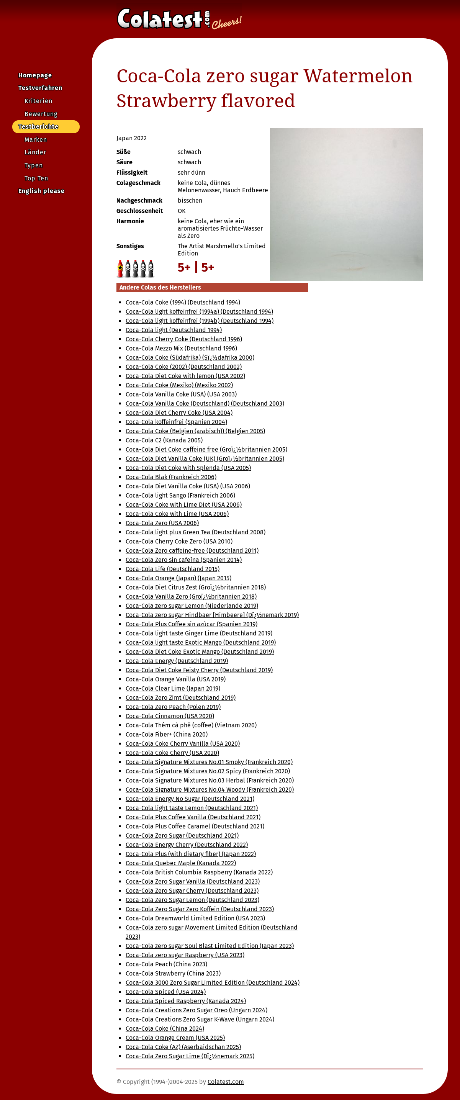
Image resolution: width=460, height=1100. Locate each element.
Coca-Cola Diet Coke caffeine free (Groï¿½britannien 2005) (206, 449)
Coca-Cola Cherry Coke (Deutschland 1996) (184, 339)
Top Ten (36, 178)
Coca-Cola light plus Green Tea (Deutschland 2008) (195, 532)
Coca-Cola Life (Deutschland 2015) (172, 569)
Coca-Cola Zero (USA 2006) (162, 523)
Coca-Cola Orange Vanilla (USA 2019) (176, 679)
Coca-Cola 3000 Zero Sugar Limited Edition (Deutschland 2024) (213, 982)
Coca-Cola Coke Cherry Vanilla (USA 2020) (183, 743)
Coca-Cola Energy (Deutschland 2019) (177, 661)
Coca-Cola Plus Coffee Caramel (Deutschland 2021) (195, 826)
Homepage (35, 75)
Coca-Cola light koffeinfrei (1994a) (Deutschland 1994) (199, 311)
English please (41, 191)
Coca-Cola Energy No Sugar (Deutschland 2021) (190, 798)
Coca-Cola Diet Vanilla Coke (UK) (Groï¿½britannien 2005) (205, 458)
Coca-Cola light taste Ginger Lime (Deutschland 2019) (199, 633)
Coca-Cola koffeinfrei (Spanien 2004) (176, 422)
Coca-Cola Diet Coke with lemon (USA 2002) (185, 376)
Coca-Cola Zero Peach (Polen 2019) (173, 706)
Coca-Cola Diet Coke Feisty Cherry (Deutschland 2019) (199, 670)
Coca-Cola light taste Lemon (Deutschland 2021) (192, 808)
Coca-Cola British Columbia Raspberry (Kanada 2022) (199, 872)
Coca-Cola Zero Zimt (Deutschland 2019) (181, 697)
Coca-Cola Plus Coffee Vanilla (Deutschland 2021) (193, 817)
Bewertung (41, 114)
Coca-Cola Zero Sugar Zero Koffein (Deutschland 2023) (200, 909)
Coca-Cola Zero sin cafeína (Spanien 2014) (184, 559)
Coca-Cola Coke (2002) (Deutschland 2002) (184, 366)
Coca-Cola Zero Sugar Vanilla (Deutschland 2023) (193, 881)
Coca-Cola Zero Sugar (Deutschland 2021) (182, 835)
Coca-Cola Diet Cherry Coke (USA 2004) (179, 412)
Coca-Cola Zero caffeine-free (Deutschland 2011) (192, 550)
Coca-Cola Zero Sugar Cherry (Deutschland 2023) (192, 890)
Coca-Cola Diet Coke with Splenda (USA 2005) (188, 467)
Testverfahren (40, 88)
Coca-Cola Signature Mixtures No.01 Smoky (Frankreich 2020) (209, 762)
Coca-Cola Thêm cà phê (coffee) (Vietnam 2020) (191, 725)
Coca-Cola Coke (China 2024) (165, 1028)
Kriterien (38, 101)
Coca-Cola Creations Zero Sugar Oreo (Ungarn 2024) (196, 1010)
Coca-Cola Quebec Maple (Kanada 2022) (181, 863)
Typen (34, 165)
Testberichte (38, 126)
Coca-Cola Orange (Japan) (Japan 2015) (178, 578)
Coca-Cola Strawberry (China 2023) (173, 973)
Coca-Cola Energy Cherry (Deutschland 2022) (187, 844)
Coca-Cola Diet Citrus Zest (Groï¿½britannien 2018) (196, 587)
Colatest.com (226, 1081)
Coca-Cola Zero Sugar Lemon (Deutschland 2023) (192, 900)
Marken (36, 139)
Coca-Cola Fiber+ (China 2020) (167, 734)
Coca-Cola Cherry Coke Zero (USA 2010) (179, 541)
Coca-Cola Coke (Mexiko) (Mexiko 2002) (179, 385)
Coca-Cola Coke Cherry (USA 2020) (172, 752)
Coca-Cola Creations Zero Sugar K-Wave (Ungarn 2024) (200, 1019)
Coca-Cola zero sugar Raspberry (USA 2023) (185, 955)
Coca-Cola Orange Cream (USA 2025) (175, 1037)
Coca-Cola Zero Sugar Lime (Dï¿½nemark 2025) (190, 1056)
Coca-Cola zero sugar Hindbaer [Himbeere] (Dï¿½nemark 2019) (212, 615)
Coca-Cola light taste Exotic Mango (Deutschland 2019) (201, 642)
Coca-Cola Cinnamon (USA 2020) (170, 716)
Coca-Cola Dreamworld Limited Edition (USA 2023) (195, 918)
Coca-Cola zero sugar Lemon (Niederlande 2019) (192, 605)
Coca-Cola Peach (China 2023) (166, 964)
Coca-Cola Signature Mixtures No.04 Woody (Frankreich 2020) (210, 789)
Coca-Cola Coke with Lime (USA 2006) (177, 513)
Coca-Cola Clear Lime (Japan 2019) (173, 688)
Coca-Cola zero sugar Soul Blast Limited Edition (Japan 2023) (210, 945)
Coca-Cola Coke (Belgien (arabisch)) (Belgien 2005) (195, 431)
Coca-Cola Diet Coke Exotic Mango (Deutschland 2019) (200, 651)
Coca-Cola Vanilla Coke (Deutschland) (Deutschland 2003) (205, 403)
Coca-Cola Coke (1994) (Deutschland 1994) (183, 302)
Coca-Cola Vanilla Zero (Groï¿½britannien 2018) (191, 596)
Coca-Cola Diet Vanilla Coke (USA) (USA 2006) (188, 486)
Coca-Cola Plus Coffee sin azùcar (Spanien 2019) (191, 624)
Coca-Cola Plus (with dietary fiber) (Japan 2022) (191, 854)
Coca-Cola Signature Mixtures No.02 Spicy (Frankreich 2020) (208, 771)
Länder (35, 152)
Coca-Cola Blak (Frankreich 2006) (171, 477)
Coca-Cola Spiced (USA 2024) (166, 991)
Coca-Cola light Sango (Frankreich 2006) (180, 495)
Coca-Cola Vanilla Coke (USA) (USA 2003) (181, 394)
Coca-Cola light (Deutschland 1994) (174, 330)
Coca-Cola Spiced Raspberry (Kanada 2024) (186, 1001)
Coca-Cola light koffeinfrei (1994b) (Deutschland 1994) (199, 320)
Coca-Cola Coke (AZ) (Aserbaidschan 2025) (183, 1047)
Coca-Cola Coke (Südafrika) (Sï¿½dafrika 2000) (190, 357)
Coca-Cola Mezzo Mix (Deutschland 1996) (181, 348)
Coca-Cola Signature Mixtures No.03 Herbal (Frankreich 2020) (210, 780)
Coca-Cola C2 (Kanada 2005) (164, 440)
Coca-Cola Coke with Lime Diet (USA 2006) (184, 504)
